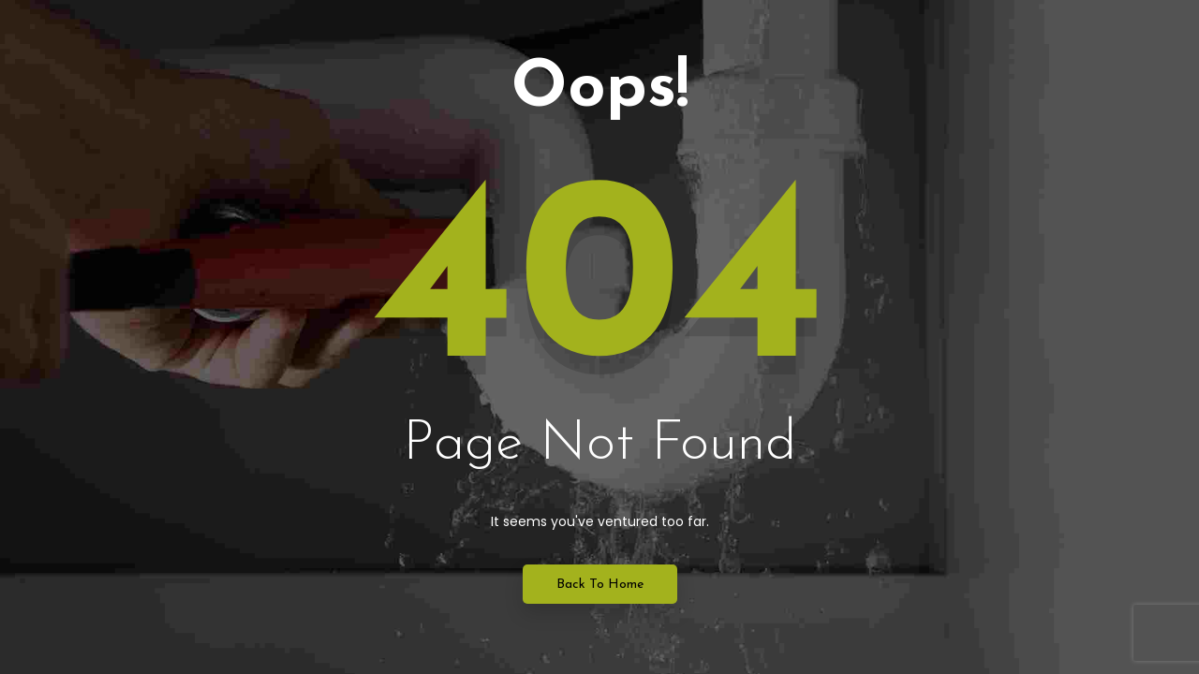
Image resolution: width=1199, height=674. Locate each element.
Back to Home (600, 585)
